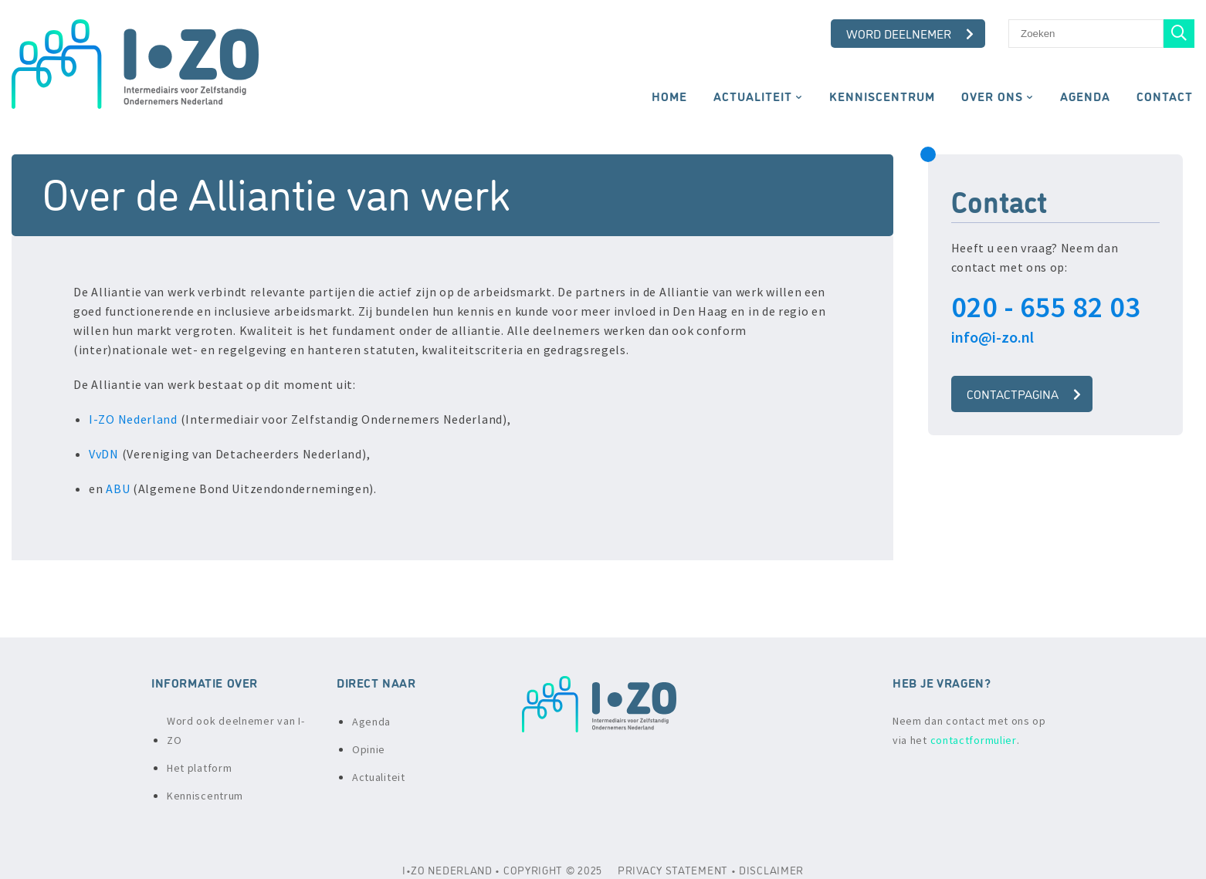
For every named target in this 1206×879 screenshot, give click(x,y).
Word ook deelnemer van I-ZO (236, 730)
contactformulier (973, 740)
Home (669, 95)
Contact (1165, 95)
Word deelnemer (910, 33)
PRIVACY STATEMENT (673, 869)
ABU (118, 488)
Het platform (199, 768)
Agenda (1085, 95)
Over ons (992, 95)
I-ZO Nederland (133, 419)
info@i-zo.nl (992, 337)
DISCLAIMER (771, 869)
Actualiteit (752, 95)
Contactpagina (1024, 393)
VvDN (104, 453)
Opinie (368, 749)
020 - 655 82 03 (1045, 307)
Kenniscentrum (882, 95)
